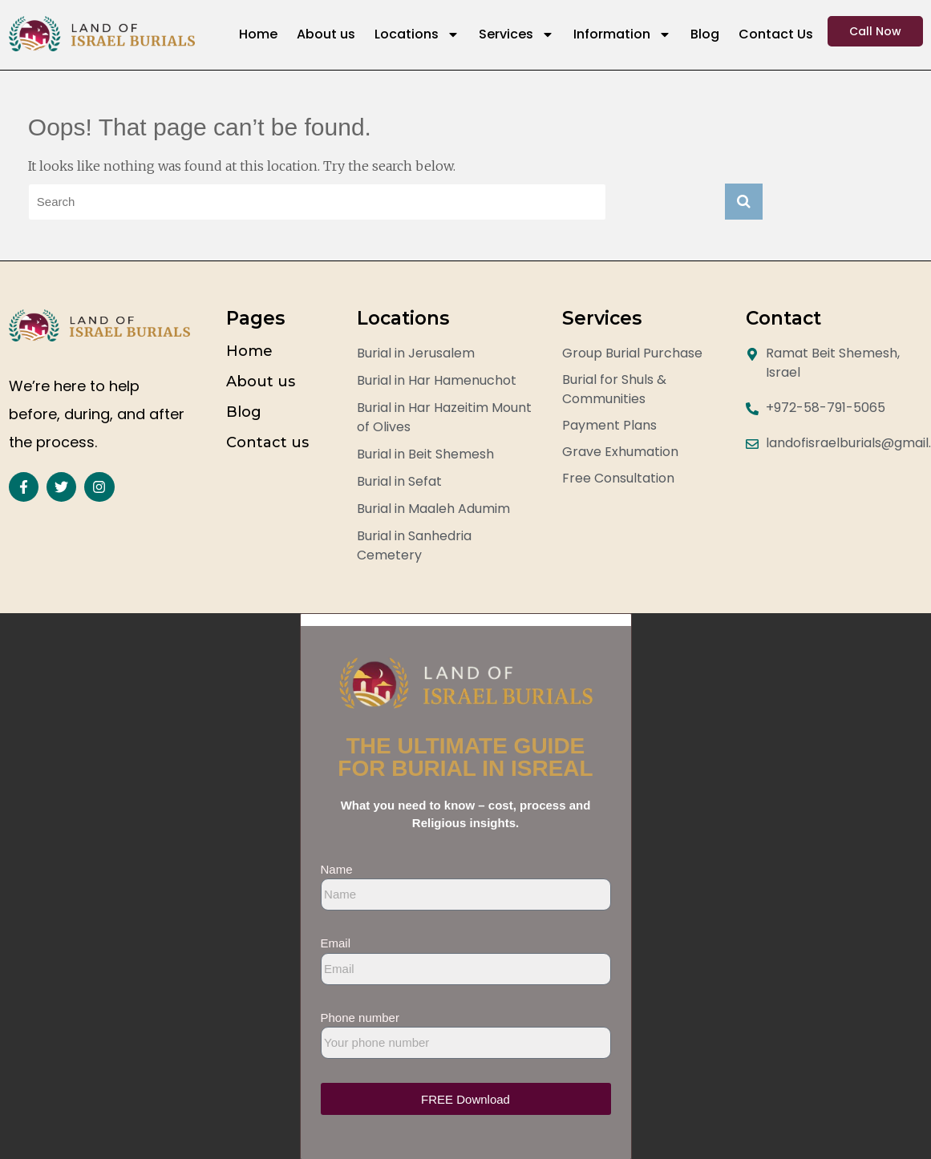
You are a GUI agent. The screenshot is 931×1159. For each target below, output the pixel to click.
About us (326, 34)
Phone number (360, 1017)
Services (516, 34)
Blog (704, 34)
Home (258, 34)
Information (622, 34)
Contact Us (776, 34)
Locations (416, 34)
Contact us (267, 442)
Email (336, 943)
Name (337, 869)
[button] (466, 620)
